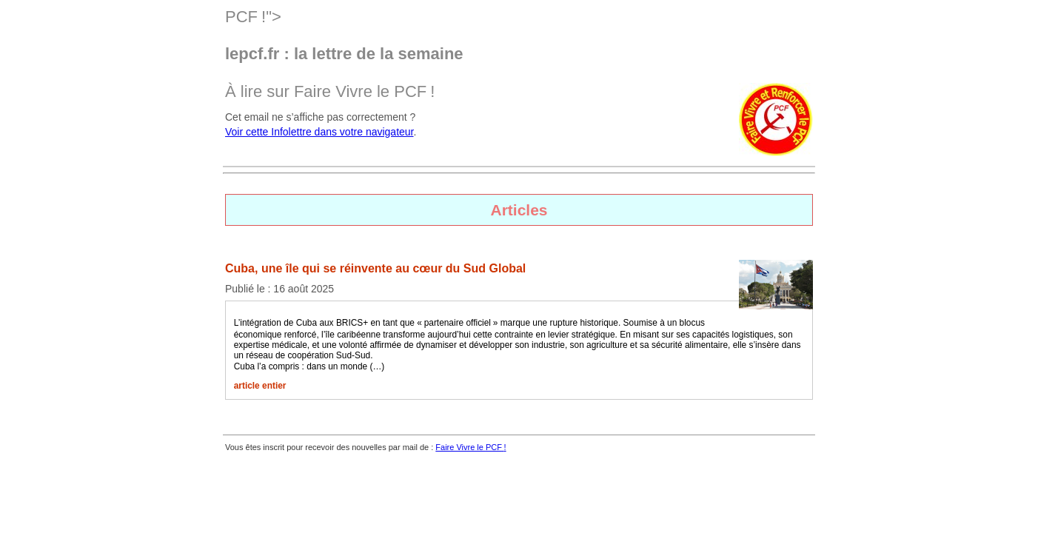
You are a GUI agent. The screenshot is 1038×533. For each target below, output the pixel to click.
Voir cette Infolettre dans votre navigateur (319, 132)
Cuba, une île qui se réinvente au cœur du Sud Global (375, 268)
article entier (260, 386)
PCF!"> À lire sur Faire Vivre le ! (519, 54)
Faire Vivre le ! (470, 447)
